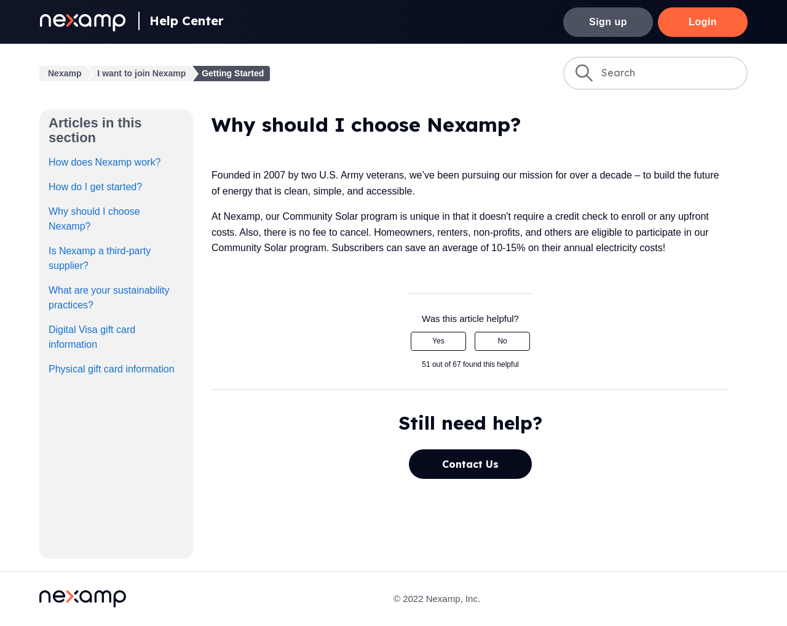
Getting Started (233, 73)
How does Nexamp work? (104, 162)
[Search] (655, 73)
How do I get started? (95, 187)
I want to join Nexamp (141, 73)
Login (703, 22)
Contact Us (470, 464)
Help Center (186, 20)
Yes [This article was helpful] (438, 341)
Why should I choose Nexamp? (94, 218)
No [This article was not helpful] (502, 341)
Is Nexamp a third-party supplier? (100, 258)
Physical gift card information (112, 369)
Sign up (608, 22)
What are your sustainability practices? (109, 297)
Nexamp (64, 73)
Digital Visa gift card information (92, 337)
